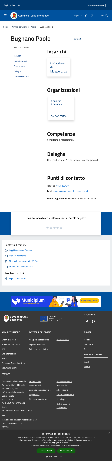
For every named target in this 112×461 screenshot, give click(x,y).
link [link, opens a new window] (81, 445)
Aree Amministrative (11, 344)
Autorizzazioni (63, 339)
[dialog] (56, 445)
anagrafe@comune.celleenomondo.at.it (71, 191)
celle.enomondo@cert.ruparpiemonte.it (19, 419)
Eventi (87, 366)
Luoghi (87, 361)
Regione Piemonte (12, 5)
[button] (56, 456)
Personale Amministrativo (13, 363)
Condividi (79, 39)
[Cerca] (106, 15)
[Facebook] (84, 15)
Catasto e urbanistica (38, 349)
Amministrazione (19, 26)
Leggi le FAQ (34, 394)
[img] (34, 46)
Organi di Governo (10, 339)
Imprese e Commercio (38, 344)
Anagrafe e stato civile (39, 339)
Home (5, 26)
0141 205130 (62, 185)
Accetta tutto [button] (45, 451)
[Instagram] (91, 15)
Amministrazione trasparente (64, 383)
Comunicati (89, 344)
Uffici (4, 349)
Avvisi (86, 349)
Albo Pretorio (62, 389)
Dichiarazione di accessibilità (64, 405)
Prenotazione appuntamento (35, 383)
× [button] (109, 433)
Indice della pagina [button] (21, 47)
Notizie (87, 339)
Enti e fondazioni (9, 353)
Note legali (61, 399)
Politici (34, 26)
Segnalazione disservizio (40, 389)
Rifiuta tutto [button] (66, 451)
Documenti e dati (9, 367)
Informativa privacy (65, 394)
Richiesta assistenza (38, 399)
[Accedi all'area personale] (96, 5)
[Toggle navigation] (5, 15)
